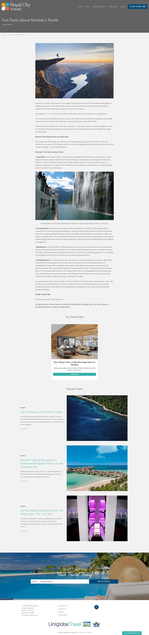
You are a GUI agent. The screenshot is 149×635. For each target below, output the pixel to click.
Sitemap (89, 632)
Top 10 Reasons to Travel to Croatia (41, 412)
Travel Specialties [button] (98, 7)
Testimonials (62, 615)
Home (79, 7)
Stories (122, 7)
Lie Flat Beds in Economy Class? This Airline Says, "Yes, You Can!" (41, 512)
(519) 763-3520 (29, 610)
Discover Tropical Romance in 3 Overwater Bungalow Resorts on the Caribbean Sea (41, 463)
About (86, 7)
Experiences (113, 7)
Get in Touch (104, 581)
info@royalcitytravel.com (30, 615)
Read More (24, 429)
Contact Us (62, 609)
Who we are (62, 606)
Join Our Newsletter (132, 633)
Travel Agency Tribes (81, 632)
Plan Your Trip (138, 6)
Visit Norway (49, 114)
